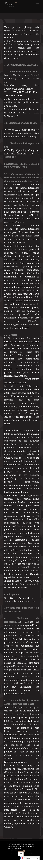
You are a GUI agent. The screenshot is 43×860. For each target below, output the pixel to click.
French (25, 858)
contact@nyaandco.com (24, 99)
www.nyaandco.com (15, 762)
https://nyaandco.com (17, 41)
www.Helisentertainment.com (20, 601)
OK (21, 854)
